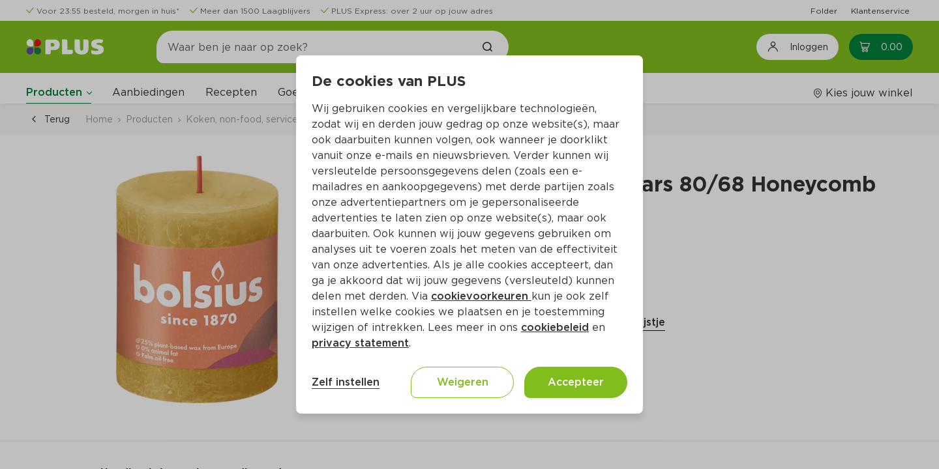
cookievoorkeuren (481, 296)
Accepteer (576, 382)
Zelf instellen (346, 382)
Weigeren (462, 382)
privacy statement (360, 343)
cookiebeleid (555, 327)
